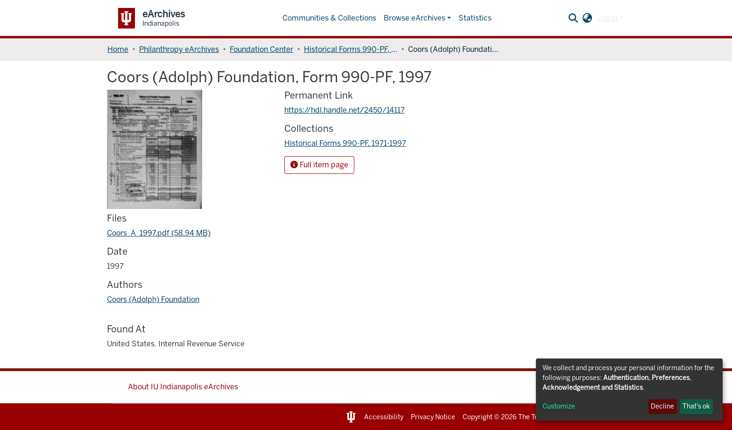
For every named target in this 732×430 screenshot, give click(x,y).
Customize (558, 406)
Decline (662, 406)
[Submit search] (573, 18)
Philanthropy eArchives (179, 49)
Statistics (475, 18)
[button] (587, 18)
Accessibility (383, 417)
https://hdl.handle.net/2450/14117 (344, 110)
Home (117, 49)
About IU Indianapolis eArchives (183, 386)
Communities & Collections (329, 18)
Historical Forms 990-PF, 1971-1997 (350, 49)
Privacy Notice (433, 417)
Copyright (478, 417)
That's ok (696, 406)
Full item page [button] (319, 164)
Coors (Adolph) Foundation (153, 299)
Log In (607, 18)
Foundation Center (261, 49)
